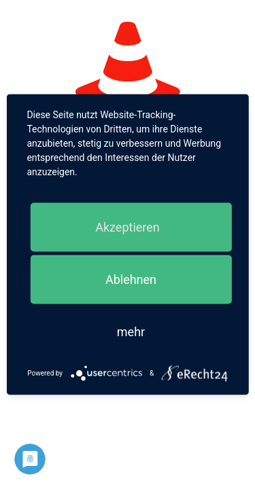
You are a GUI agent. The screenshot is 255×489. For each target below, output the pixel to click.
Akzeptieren (127, 227)
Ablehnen (130, 279)
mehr (131, 332)
